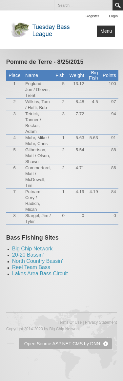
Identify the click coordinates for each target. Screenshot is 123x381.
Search (118, 5)
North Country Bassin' (37, 261)
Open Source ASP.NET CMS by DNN (62, 343)
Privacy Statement (101, 322)
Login (113, 16)
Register (92, 16)
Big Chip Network (32, 248)
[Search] (83, 5)
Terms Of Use (70, 322)
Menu (106, 31)
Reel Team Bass (31, 267)
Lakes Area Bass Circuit (40, 273)
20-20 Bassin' (28, 255)
